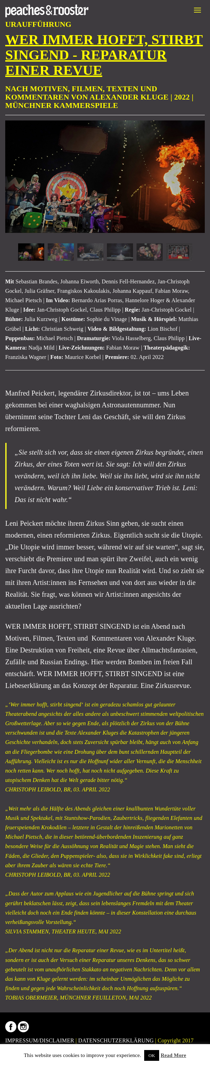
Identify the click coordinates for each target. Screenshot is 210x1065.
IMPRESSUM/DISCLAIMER (39, 1040)
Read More (173, 1055)
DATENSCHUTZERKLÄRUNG (116, 1040)
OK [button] (151, 1055)
